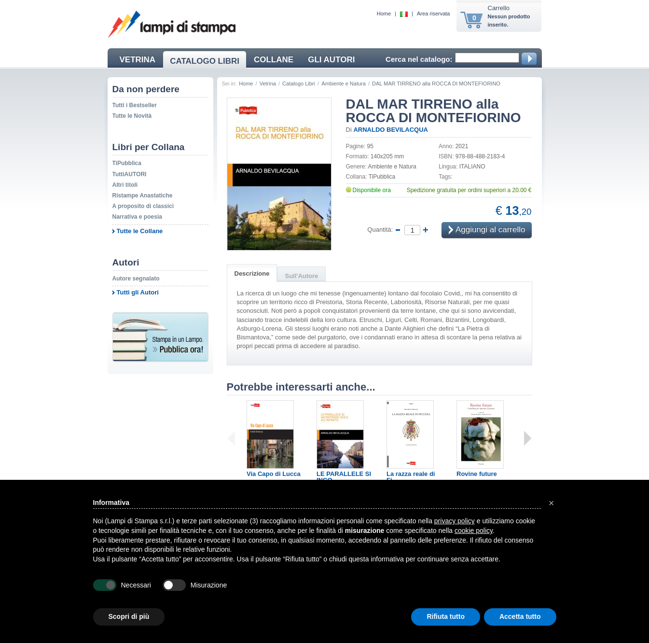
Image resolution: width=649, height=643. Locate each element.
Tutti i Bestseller (134, 105)
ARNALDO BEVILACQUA (390, 129)
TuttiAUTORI (129, 174)
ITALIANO (472, 166)
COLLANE (273, 59)
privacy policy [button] (454, 521)
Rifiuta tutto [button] (446, 616)
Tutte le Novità (132, 115)
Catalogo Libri (298, 83)
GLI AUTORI (331, 59)
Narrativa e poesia (137, 216)
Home (384, 13)
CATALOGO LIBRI (204, 61)
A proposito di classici (143, 206)
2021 (462, 146)
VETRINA (138, 59)
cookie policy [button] (474, 530)
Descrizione (252, 273)
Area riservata (433, 13)
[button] (551, 503)
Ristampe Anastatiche (142, 195)
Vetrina (268, 83)
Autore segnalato (136, 278)
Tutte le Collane (140, 231)
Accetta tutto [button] (520, 616)
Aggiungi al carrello (487, 230)
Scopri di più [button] (129, 616)
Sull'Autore (301, 276)
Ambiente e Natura (343, 83)
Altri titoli (125, 185)
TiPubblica (126, 163)
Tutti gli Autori (138, 292)
